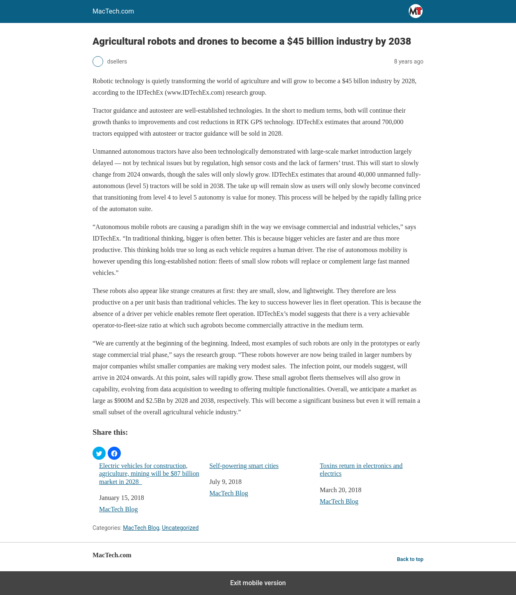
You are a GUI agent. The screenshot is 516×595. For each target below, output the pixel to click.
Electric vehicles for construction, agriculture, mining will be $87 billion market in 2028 (149, 473)
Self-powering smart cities (243, 465)
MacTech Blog (118, 509)
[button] (99, 453)
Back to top (410, 559)
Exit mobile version (258, 583)
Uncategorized (180, 528)
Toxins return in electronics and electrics (361, 469)
